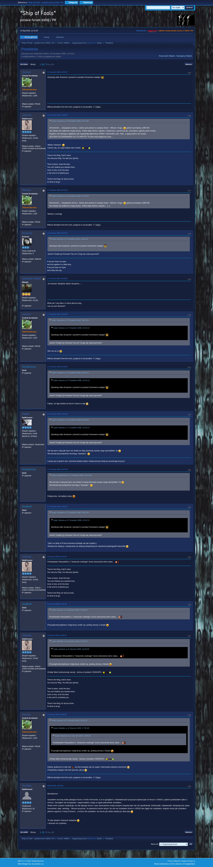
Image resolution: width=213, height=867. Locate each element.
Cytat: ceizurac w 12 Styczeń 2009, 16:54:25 (69, 610)
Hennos (26, 72)
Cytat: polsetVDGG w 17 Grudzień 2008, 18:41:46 (71, 475)
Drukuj (188, 64)
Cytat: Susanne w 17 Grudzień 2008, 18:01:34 (70, 320)
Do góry (24, 832)
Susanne (27, 233)
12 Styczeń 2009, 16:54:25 (57, 556)
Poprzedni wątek (167, 56)
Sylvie (99, 43)
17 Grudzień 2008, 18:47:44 (57, 469)
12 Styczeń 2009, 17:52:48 (57, 604)
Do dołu (24, 64)
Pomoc (170, 861)
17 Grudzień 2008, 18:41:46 (57, 414)
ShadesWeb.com (38, 864)
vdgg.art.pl (152, 31)
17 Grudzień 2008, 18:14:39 (57, 314)
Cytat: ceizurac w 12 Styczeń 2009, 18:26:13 (69, 720)
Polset (25, 414)
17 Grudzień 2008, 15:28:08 (57, 115)
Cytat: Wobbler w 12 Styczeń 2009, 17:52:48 (69, 641)
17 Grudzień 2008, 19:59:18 (57, 506)
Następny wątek (184, 56)
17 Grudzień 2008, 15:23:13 (57, 72)
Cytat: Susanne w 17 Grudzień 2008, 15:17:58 (70, 121)
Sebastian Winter (31, 278)
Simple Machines (38, 861)
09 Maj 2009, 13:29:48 (55, 786)
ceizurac (26, 115)
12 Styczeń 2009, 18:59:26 (57, 714)
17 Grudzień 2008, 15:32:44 (57, 190)
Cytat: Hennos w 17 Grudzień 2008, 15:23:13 (69, 239)
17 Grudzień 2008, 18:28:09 (57, 367)
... (50, 64)
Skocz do (154, 844)
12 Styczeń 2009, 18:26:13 (57, 635)
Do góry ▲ (191, 861)
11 (53, 64)
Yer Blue (27, 785)
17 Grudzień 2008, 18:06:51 (57, 278)
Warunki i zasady (180, 861)
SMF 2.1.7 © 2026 (24, 861)
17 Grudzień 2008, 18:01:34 (57, 233)
